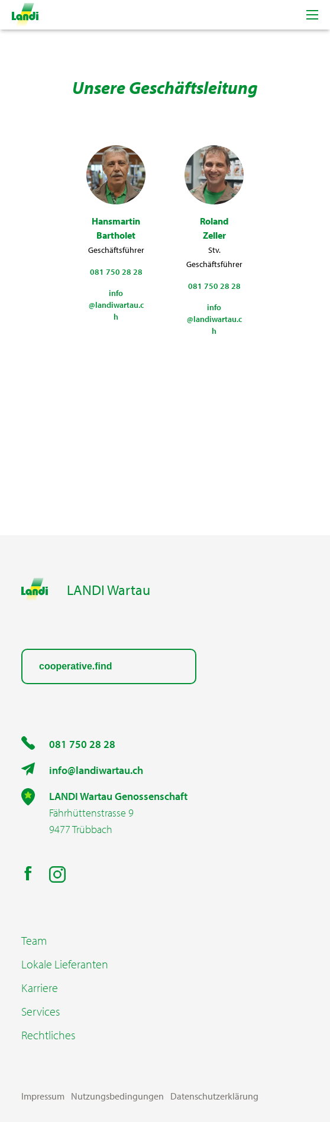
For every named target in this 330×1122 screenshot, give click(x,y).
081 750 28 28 (82, 744)
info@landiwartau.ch (96, 770)
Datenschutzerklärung (214, 1096)
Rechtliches (48, 1035)
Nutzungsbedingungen (117, 1096)
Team (34, 941)
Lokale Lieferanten (64, 964)
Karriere (39, 988)
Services (40, 1011)
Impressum (42, 1096)
